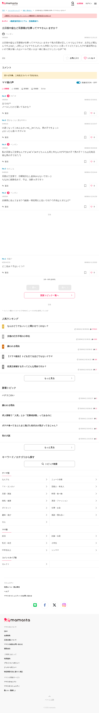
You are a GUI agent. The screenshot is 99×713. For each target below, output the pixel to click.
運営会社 (7, 648)
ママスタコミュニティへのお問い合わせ (18, 596)
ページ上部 (49, 700)
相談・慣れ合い (58, 515)
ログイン (89, 3)
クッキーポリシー (10, 667)
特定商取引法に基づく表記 (13, 671)
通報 (3, 58)
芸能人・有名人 (58, 486)
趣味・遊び (6, 515)
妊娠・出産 (56, 536)
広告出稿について (10, 640)
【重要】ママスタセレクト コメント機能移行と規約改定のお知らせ (27, 16)
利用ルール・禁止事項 (12, 587)
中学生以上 (6, 550)
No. (4, 96)
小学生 (54, 543)
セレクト (5, 564)
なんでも (5, 479)
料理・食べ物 (57, 494)
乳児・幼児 (6, 543)
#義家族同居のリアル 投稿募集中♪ (24, 21)
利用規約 (7, 658)
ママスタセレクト (10, 681)
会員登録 (80, 3)
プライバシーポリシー (12, 663)
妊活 (4, 536)
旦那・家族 (6, 494)
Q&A (6, 631)
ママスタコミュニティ (12, 686)
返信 (6, 113)
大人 (4, 522)
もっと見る (49, 378)
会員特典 (7, 635)
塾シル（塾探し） (10, 690)
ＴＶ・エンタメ (8, 486)
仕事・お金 (56, 508)
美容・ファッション (60, 501)
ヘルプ (6, 591)
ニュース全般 (57, 479)
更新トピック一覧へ (49, 295)
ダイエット (6, 508)
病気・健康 (6, 501)
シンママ (55, 550)
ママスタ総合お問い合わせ (13, 644)
